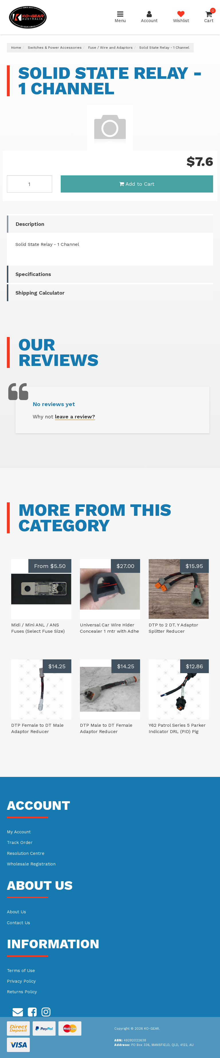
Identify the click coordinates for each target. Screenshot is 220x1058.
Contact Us (18, 922)
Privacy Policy (21, 981)
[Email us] (18, 1011)
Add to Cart (136, 184)
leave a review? (75, 417)
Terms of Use (21, 970)
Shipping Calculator (39, 293)
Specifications (33, 274)
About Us (16, 911)
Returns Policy (22, 991)
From (50, 566)
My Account (19, 831)
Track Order (20, 842)
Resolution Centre (25, 853)
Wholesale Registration (31, 864)
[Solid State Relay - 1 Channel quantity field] (29, 184)
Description (29, 224)
